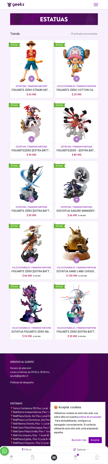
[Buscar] (32, 456)
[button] (31, 79)
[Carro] (75, 456)
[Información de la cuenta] (96, 456)
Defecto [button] (81, 449)
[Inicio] (11, 456)
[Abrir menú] (54, 458)
